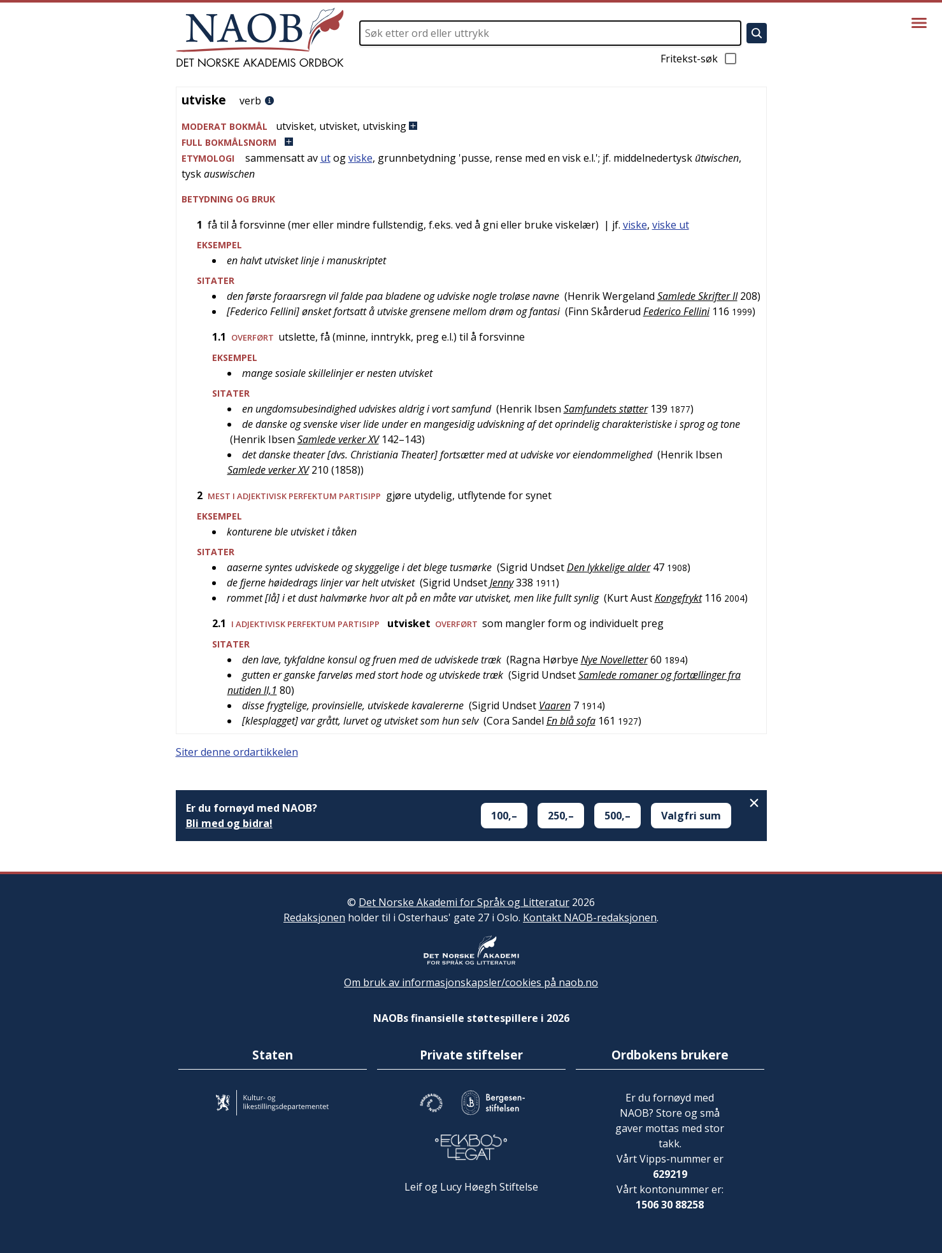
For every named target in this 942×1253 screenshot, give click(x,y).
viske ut (670, 225)
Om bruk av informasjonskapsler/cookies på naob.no (471, 982)
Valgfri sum (691, 816)
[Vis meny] (919, 23)
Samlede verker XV (338, 439)
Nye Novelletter (614, 660)
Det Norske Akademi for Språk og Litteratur (464, 902)
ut (325, 158)
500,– (617, 816)
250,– (561, 816)
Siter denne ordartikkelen (237, 752)
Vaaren (555, 705)
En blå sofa (571, 721)
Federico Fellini (676, 311)
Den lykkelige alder (608, 567)
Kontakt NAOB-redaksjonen (590, 917)
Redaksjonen (314, 917)
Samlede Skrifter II (697, 296)
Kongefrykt (678, 598)
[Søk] (756, 33)
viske (360, 158)
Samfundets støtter (606, 409)
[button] (471, 126)
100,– (504, 816)
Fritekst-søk (699, 58)
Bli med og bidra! (229, 823)
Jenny (501, 583)
